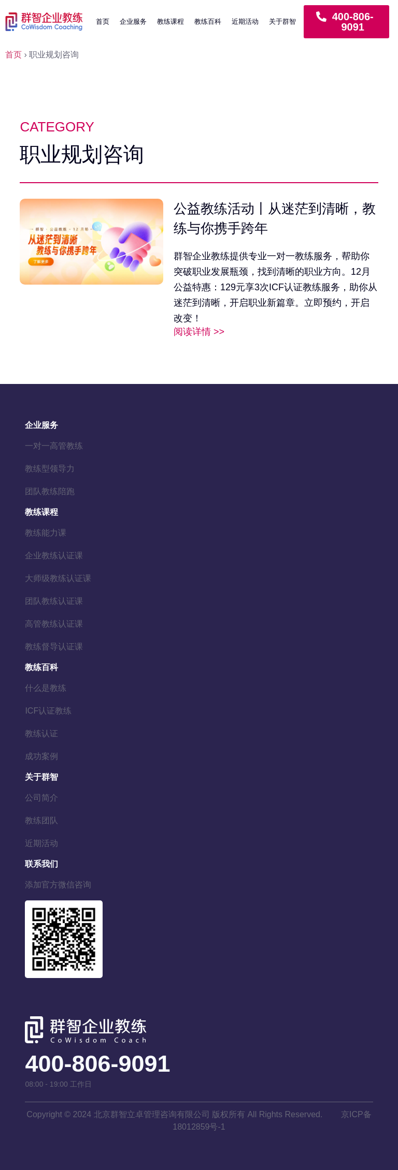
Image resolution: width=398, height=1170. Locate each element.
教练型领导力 (50, 468)
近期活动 (245, 21)
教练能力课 (45, 532)
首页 (102, 21)
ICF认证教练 (48, 710)
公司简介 (41, 797)
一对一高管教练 (54, 445)
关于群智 (282, 21)
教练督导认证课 (54, 646)
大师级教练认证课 (58, 578)
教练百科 (207, 21)
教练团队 (41, 820)
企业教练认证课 (54, 555)
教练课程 (170, 21)
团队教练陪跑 (50, 491)
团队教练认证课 (54, 601)
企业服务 (133, 21)
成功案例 (41, 756)
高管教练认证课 (54, 623)
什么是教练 (45, 688)
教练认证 (41, 733)
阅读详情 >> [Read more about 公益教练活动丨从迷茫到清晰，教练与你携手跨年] (199, 332)
